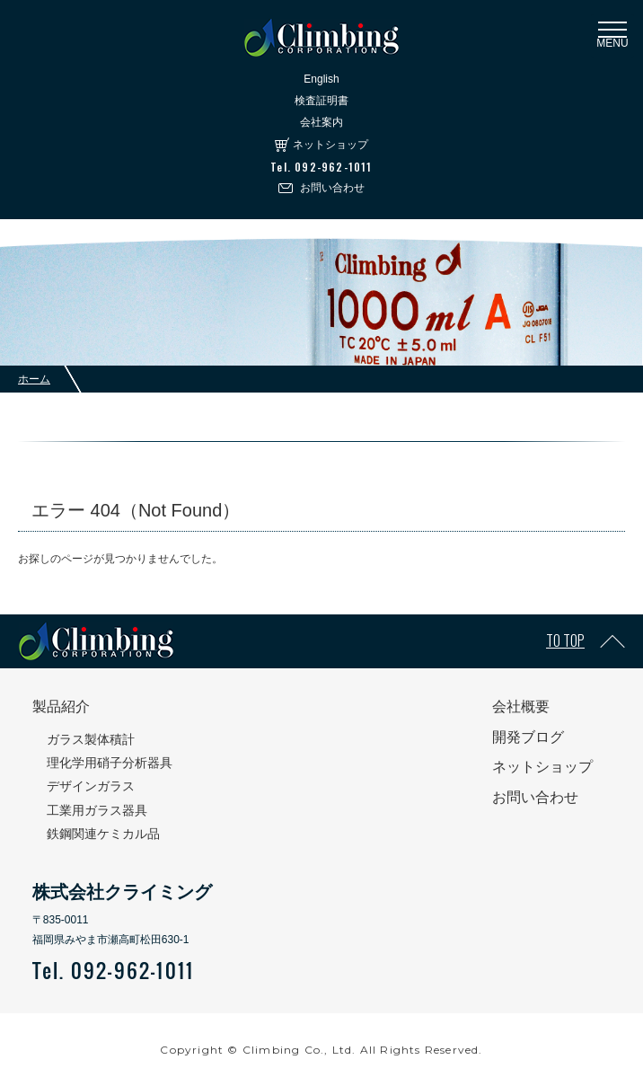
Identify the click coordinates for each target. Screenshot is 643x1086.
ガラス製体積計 (91, 739)
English (321, 79)
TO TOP (565, 640)
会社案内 (321, 122)
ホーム (34, 379)
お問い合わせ (332, 187)
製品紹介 (61, 706)
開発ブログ (528, 737)
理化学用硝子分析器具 (109, 762)
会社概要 (521, 706)
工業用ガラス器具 (97, 810)
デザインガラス (91, 786)
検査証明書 (321, 100)
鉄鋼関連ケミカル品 (103, 833)
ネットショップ (330, 144)
